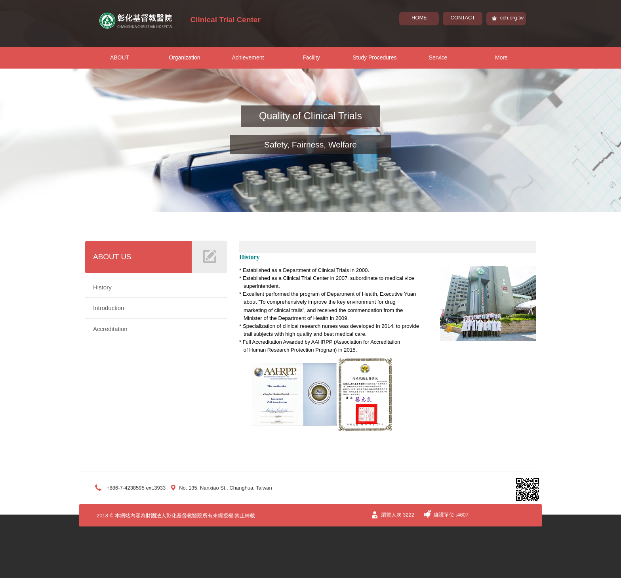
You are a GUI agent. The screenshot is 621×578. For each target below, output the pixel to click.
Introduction (108, 307)
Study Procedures (374, 57)
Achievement (248, 57)
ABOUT (119, 57)
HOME (419, 18)
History (102, 287)
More (501, 57)
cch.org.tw (512, 18)
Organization (184, 57)
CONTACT (463, 18)
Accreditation (110, 328)
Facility (311, 57)
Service (438, 57)
